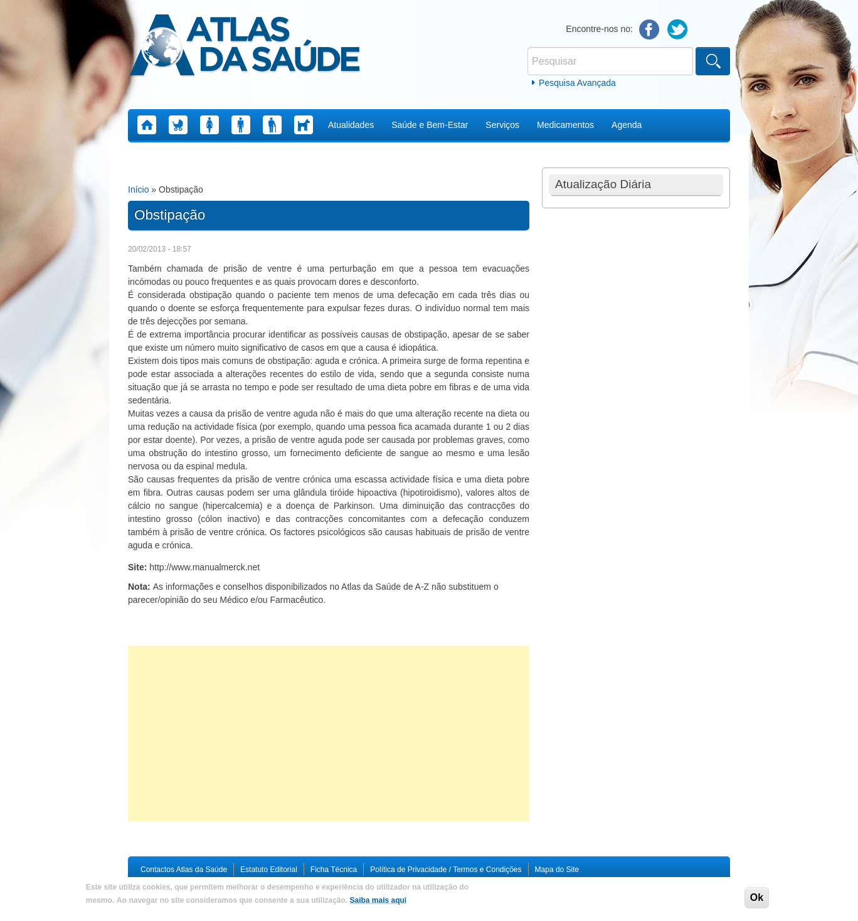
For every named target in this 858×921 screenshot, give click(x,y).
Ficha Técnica (333, 869)
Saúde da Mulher (209, 125)
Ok (756, 897)
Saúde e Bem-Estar (429, 125)
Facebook (649, 30)
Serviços (502, 125)
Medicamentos (565, 125)
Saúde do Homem (241, 125)
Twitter (678, 30)
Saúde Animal (303, 125)
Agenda (627, 125)
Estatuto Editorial (268, 869)
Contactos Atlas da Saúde (183, 869)
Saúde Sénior (272, 125)
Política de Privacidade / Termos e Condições (445, 869)
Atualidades (351, 125)
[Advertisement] (328, 733)
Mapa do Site (557, 869)
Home (146, 125)
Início (138, 189)
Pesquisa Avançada (577, 83)
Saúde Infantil (178, 125)
